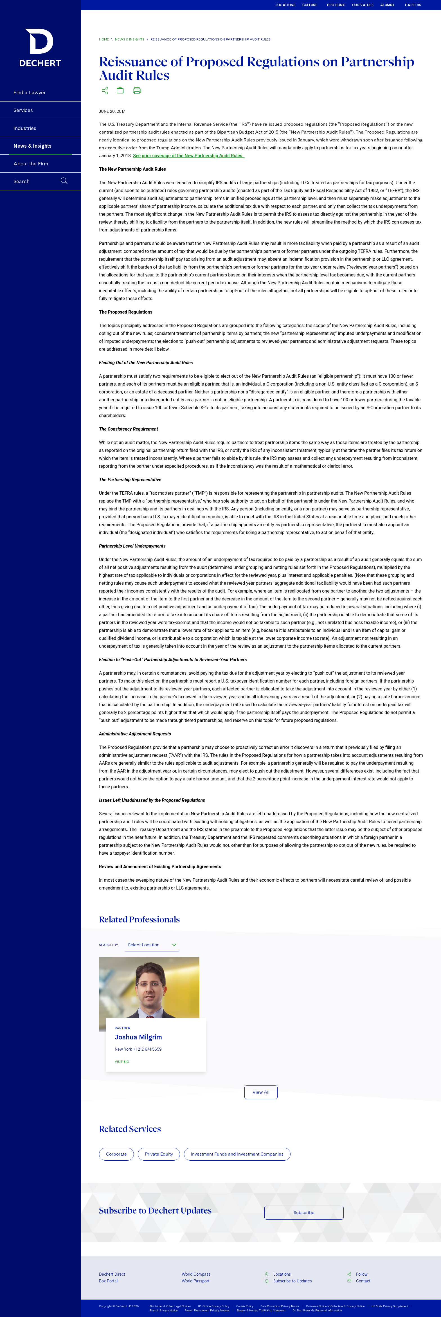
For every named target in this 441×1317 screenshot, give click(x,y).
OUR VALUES (363, 5)
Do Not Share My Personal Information (317, 1310)
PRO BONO (336, 5)
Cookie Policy (244, 1306)
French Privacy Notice (163, 1310)
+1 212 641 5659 (147, 1049)
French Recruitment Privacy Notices (207, 1310)
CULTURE (310, 5)
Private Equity (159, 1154)
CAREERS (413, 5)
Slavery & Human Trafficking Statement (261, 1310)
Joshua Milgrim (138, 1037)
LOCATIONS (286, 5)
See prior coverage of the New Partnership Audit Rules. (188, 155)
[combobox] (152, 944)
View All (261, 1092)
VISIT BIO (122, 1062)
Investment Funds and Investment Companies (237, 1154)
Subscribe (304, 1212)
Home (104, 39)
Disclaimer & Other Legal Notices (170, 1306)
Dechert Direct (112, 1274)
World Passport (196, 1281)
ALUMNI (387, 5)
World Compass (196, 1274)
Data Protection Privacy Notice (279, 1306)
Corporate (116, 1154)
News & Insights (129, 39)
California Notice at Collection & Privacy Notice (335, 1306)
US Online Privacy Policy (213, 1306)
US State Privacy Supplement (390, 1306)
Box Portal (108, 1281)
